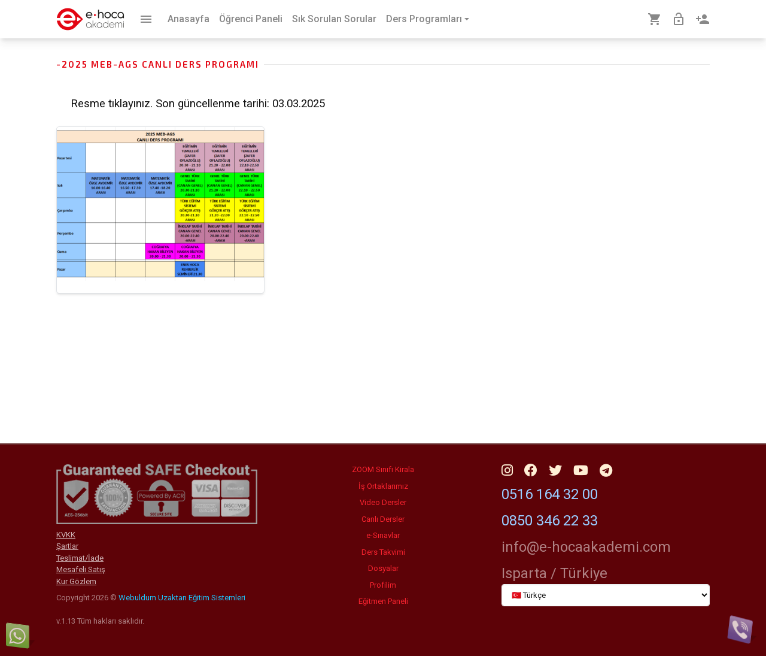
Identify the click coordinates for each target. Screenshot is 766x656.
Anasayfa (188, 19)
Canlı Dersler (383, 519)
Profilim (383, 585)
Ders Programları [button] (424, 19)
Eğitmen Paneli (383, 601)
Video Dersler (383, 502)
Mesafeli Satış (80, 569)
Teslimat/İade (80, 558)
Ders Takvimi (383, 552)
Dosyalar (383, 568)
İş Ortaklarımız (383, 486)
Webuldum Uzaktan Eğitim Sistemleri (181, 597)
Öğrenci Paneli (250, 19)
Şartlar (67, 546)
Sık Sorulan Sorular (334, 19)
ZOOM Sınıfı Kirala (383, 469)
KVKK (65, 534)
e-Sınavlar (383, 535)
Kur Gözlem (76, 581)
